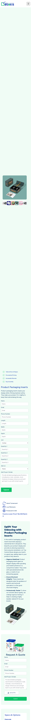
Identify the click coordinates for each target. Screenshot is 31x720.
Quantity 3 (4, 459)
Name (3, 401)
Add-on (3, 466)
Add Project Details (7, 472)
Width (3, 427)
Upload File (11, 692)
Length (3, 420)
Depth (3, 433)
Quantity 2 (4, 453)
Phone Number (5, 414)
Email (2, 407)
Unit (2, 440)
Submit (6, 490)
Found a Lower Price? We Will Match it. (15, 515)
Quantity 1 (4, 446)
